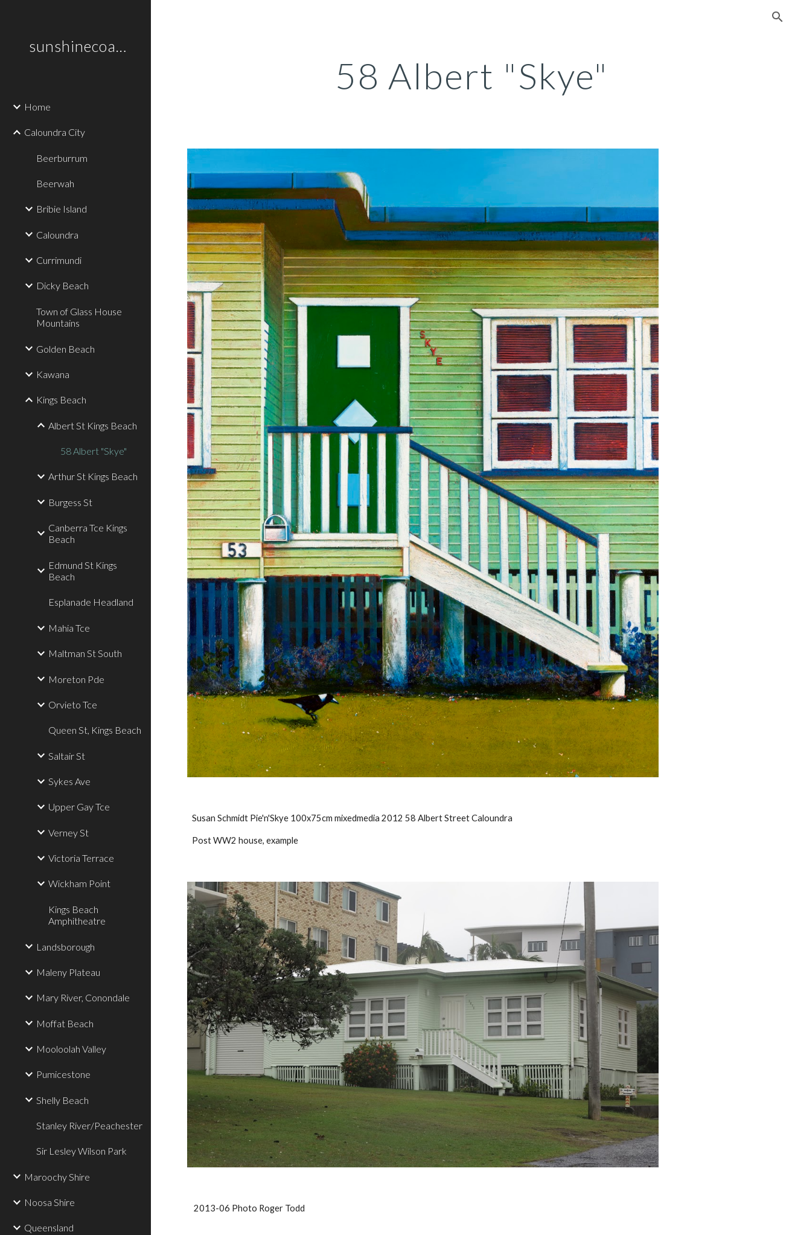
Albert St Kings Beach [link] (92, 425)
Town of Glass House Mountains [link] (79, 317)
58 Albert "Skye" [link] (93, 451)
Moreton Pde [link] (76, 679)
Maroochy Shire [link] (57, 1176)
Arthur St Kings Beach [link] (93, 476)
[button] (777, 16)
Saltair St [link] (66, 756)
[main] (471, 75)
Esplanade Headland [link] (90, 602)
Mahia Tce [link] (69, 628)
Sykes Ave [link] (69, 781)
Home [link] (37, 106)
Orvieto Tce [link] (72, 704)
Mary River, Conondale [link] (83, 997)
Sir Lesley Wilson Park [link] (81, 1150)
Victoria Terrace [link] (81, 858)
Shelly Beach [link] (62, 1100)
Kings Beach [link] (61, 399)
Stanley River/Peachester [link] (89, 1125)
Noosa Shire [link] (49, 1202)
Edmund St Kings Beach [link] (82, 570)
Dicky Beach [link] (62, 285)
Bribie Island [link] (61, 208)
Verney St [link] (68, 832)
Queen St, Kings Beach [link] (94, 730)
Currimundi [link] (58, 260)
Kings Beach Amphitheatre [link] (77, 914)
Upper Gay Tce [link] (79, 806)
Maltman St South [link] (85, 653)
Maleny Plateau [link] (68, 972)
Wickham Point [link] (79, 883)
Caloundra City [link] (54, 132)
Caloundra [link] (57, 234)
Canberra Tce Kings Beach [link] (87, 533)
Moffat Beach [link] (65, 1023)
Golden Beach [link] (65, 348)
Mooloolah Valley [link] (71, 1048)
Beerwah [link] (55, 183)
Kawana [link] (52, 374)
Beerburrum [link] (62, 158)
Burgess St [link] (70, 502)
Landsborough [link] (65, 946)
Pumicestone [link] (63, 1074)
